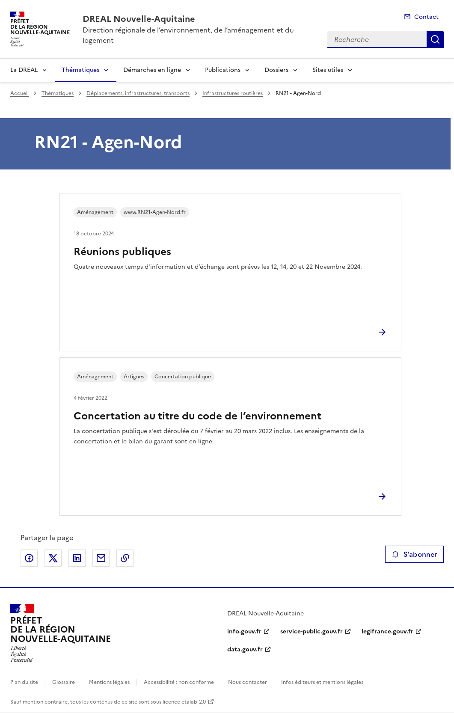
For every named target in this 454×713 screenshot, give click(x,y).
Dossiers (276, 69)
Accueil (19, 93)
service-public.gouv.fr (311, 631)
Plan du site (24, 682)
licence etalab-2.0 (184, 702)
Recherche (435, 39)
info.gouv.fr (244, 631)
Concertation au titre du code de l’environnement (197, 416)
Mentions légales (109, 682)
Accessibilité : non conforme (179, 682)
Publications (222, 69)
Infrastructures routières (232, 93)
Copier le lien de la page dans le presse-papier (125, 558)
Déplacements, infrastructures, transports (138, 93)
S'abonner (414, 554)
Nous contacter (247, 682)
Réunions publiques (122, 251)
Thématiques (80, 69)
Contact (426, 16)
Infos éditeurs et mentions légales (322, 682)
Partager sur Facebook (29, 558)
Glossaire (63, 682)
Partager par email (101, 558)
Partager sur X (53, 558)
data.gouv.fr (245, 649)
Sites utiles (327, 69)
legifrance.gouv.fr (387, 631)
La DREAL (24, 69)
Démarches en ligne (152, 69)
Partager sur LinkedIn (77, 558)
